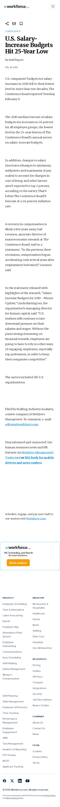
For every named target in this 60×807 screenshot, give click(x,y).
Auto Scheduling (12, 657)
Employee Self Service (15, 707)
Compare (38, 682)
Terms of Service (12, 798)
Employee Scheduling (15, 603)
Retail (36, 624)
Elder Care (38, 636)
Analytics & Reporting (14, 749)
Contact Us (39, 728)
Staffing (37, 630)
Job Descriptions (42, 699)
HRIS (5, 737)
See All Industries (42, 647)
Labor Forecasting (13, 615)
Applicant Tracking (13, 766)
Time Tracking (11, 713)
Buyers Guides (41, 705)
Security (37, 693)
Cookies (37, 751)
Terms (36, 762)
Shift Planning (10, 695)
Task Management (13, 743)
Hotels (36, 619)
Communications (12, 651)
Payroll (6, 621)
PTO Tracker (9, 755)
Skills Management (13, 701)
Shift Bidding (10, 663)
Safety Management (14, 669)
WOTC (6, 760)
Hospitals (38, 642)
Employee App (11, 626)
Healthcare (39, 613)
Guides (37, 670)
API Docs (38, 676)
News (36, 734)
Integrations (40, 688)
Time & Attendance (13, 609)
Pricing (36, 665)
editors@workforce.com (21, 424)
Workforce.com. (36, 518)
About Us (38, 722)
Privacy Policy (40, 757)
